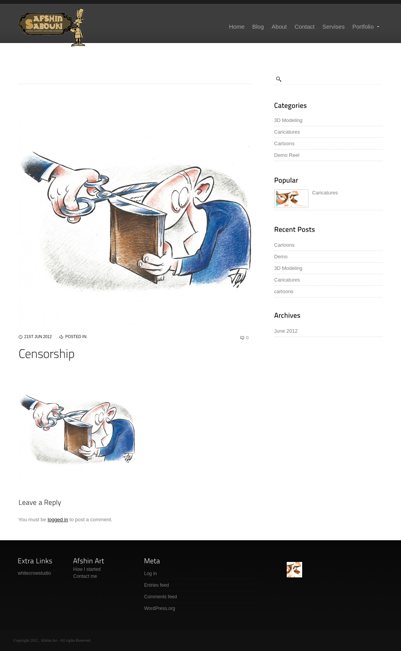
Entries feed (156, 585)
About (279, 26)
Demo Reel (286, 155)
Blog (258, 26)
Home (236, 26)
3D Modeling (288, 120)
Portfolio (366, 26)
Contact (304, 26)
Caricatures (287, 132)
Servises (333, 26)
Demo (281, 256)
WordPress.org (159, 608)
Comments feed (160, 596)
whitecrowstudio (34, 573)
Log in (150, 573)
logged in (58, 519)
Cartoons (284, 143)
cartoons (284, 291)
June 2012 (286, 331)
